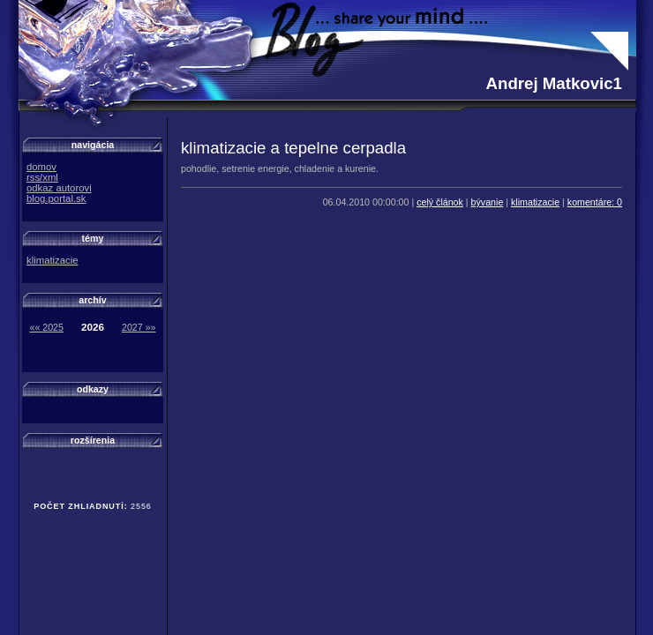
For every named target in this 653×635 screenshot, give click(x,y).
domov (41, 166)
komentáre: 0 (594, 202)
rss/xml (42, 177)
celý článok (440, 202)
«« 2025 (46, 327)
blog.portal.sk (56, 198)
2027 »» (139, 327)
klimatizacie (535, 202)
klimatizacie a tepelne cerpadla (293, 147)
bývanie (487, 202)
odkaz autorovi (59, 188)
